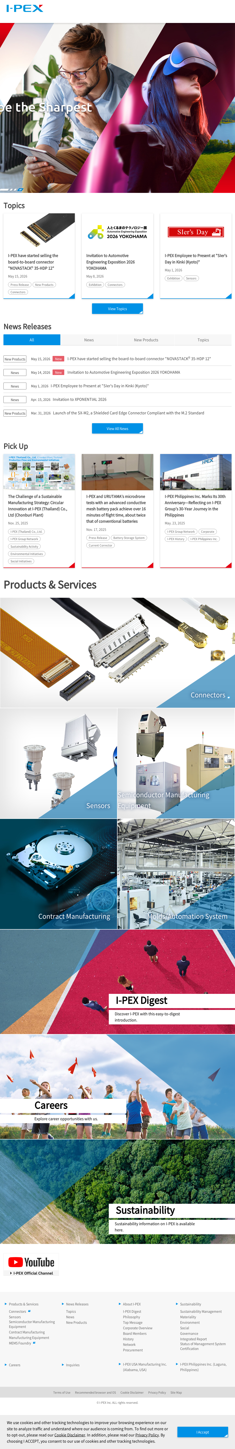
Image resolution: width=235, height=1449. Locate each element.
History (128, 1339)
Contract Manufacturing (27, 1332)
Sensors (15, 1317)
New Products (76, 1323)
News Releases (109, 16)
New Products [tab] (146, 340)
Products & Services (65, 16)
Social (184, 1328)
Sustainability (184, 16)
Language (179, 5)
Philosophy (131, 1317)
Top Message (133, 1323)
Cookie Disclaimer (84, 1428)
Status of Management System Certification (203, 1346)
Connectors (18, 1312)
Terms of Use (61, 1393)
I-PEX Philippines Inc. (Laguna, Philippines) (203, 1367)
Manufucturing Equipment (29, 1338)
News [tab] (89, 340)
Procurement (133, 1350)
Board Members (135, 1334)
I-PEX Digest (132, 1312)
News (70, 1317)
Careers (219, 16)
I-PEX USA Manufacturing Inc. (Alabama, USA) (145, 1367)
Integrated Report (193, 1339)
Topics (203, 340)
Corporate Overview (137, 1328)
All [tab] (32, 340)
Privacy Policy (157, 1393)
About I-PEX (147, 16)
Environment (190, 1323)
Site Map (155, 5)
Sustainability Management (201, 1312)
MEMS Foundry (21, 1343)
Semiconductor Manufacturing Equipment (32, 1324)
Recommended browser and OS (95, 1393)
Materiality (188, 1317)
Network (129, 1345)
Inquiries (73, 1365)
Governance (189, 1334)
